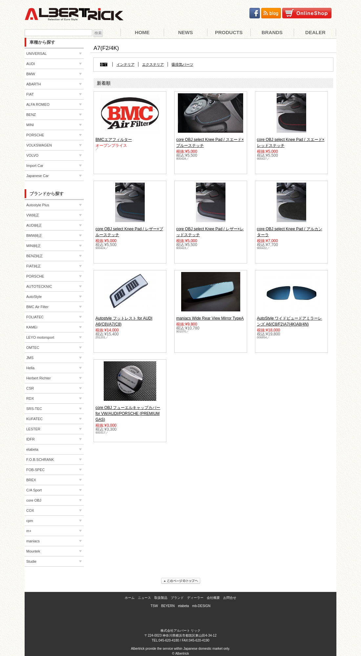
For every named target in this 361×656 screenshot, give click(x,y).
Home (142, 32)
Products (229, 32)
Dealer (315, 32)
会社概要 (213, 597)
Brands (272, 32)
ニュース (144, 597)
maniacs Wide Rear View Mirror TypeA (210, 318)
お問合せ (229, 597)
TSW (154, 606)
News (185, 32)
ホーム (130, 597)
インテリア (126, 64)
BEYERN (168, 606)
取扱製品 (160, 597)
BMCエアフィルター (114, 139)
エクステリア (153, 64)
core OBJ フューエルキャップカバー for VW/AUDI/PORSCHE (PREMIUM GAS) (128, 413)
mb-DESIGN (201, 606)
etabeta (183, 606)
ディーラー (195, 597)
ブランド (177, 597)
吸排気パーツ (182, 64)
